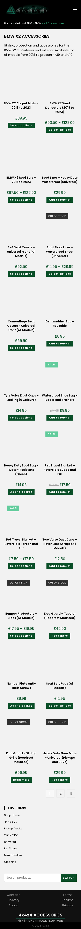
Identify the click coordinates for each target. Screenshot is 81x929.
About (13, 905)
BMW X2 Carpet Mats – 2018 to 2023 (21, 105)
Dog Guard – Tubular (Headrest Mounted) (60, 616)
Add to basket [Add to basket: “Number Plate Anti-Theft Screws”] (21, 705)
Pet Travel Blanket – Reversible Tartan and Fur (21, 543)
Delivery (13, 900)
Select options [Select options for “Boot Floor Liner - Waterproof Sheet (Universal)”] (60, 274)
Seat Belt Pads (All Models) (60, 685)
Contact (13, 895)
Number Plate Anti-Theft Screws (21, 685)
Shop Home (12, 815)
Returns (67, 900)
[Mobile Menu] (73, 9)
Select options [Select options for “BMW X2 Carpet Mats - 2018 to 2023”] (21, 125)
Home (8, 23)
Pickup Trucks (13, 828)
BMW (38, 23)
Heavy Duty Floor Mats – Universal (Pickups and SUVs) (60, 757)
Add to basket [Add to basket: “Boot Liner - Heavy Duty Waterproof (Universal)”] (60, 199)
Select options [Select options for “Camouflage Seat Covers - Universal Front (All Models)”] (21, 348)
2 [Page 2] (60, 793)
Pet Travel (10, 848)
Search (69, 877)
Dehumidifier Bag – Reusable (59, 323)
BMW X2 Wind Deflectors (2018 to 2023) (59, 107)
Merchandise (13, 855)
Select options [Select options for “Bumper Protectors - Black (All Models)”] (21, 635)
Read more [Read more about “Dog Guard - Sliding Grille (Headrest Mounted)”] (21, 779)
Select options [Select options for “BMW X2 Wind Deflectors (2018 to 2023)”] (60, 129)
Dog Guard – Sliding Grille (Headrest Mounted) (21, 757)
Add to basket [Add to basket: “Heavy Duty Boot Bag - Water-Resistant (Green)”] (21, 492)
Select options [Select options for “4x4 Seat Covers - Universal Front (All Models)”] (21, 274)
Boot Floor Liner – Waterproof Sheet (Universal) (60, 251)
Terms (67, 895)
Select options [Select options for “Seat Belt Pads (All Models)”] (60, 705)
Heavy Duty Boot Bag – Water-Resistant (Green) (21, 469)
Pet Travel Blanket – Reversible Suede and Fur (60, 469)
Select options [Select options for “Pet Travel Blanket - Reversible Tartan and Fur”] (21, 566)
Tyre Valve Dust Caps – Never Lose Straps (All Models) (59, 543)
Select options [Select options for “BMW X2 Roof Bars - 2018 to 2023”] (21, 199)
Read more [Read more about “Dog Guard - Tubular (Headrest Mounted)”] (60, 635)
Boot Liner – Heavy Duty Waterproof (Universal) (60, 180)
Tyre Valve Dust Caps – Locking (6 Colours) (21, 397)
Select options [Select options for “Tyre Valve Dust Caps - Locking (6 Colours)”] (21, 417)
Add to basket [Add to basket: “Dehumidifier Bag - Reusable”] (60, 343)
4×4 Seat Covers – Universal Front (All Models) (21, 251)
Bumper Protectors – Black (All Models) (21, 616)
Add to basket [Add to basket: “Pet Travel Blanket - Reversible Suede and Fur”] (60, 492)
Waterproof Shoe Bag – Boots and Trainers (60, 397)
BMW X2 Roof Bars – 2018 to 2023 (21, 180)
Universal (10, 842)
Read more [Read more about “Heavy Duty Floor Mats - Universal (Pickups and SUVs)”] (60, 779)
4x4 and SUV (23, 23)
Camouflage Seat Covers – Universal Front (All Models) (21, 325)
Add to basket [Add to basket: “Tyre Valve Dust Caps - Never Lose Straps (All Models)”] (60, 566)
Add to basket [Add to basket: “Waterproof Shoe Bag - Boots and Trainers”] (60, 417)
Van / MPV (11, 835)
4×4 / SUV (10, 822)
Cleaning (10, 862)
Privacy (67, 905)
